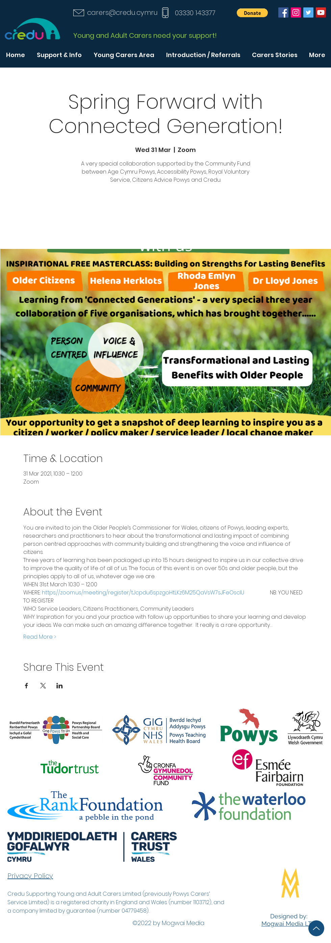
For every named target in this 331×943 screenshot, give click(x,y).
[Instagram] (296, 12)
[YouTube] (321, 12)
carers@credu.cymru (122, 12)
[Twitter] (308, 12)
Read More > (39, 637)
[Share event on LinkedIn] (59, 685)
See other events (165, 217)
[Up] (316, 928)
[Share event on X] (43, 685)
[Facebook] (283, 12)
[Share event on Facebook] (26, 685)
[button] (252, 12)
